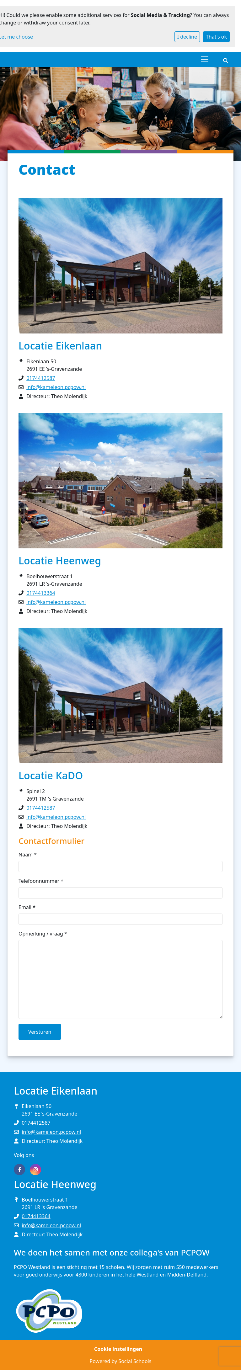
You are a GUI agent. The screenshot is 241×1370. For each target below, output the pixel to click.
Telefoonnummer (41, 880)
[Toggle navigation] (204, 59)
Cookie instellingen (118, 1349)
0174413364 (40, 592)
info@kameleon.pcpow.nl (56, 387)
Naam (28, 854)
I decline (187, 36)
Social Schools (134, 1361)
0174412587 (40, 378)
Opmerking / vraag (43, 933)
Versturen (39, 1031)
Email (27, 907)
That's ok (216, 36)
